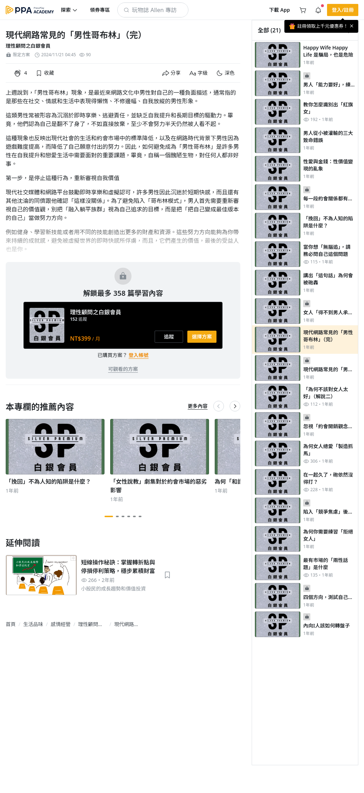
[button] (69, 10)
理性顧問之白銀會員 (28, 45)
